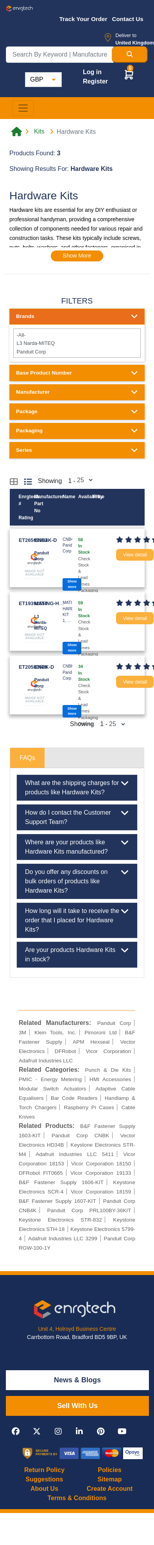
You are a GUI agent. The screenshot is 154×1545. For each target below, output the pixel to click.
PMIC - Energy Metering (50, 1079)
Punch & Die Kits (108, 1070)
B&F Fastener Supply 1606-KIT (61, 1182)
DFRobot (65, 1051)
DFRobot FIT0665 (41, 1173)
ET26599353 (33, 540)
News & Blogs (77, 1380)
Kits (39, 131)
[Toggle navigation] (23, 108)
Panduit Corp (76, 351)
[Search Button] (130, 54)
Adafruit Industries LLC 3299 (62, 1238)
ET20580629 (33, 667)
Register (95, 81)
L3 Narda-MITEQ (76, 343)
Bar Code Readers (74, 1098)
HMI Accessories (110, 1079)
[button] (129, 74)
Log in (92, 72)
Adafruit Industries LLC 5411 (75, 1154)
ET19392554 (33, 603)
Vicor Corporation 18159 (101, 1192)
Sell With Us (77, 1406)
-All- (76, 335)
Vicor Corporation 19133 (100, 1173)
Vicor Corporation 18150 (101, 1164)
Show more (72, 583)
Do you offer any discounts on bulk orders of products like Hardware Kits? (77, 880)
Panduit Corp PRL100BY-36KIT (89, 1210)
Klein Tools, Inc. (55, 1032)
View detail (135, 555)
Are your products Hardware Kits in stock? (77, 954)
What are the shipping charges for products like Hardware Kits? (77, 787)
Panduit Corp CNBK (80, 1135)
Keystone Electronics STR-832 (60, 1220)
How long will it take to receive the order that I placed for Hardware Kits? (77, 919)
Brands (77, 316)
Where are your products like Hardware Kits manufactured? (77, 846)
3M (22, 1032)
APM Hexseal (91, 1042)
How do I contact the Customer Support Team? (77, 816)
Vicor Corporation (108, 1051)
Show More (77, 255)
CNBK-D (44, 667)
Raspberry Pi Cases (89, 1107)
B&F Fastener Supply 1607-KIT (57, 1201)
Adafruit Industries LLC (46, 1061)
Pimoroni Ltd (100, 1032)
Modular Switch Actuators (52, 1089)
